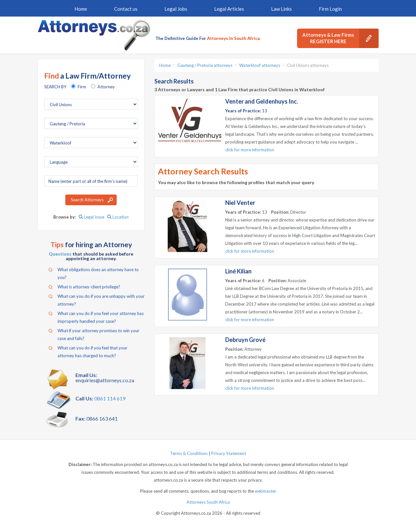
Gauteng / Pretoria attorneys (204, 65)
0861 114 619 (109, 398)
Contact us (125, 9)
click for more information (249, 149)
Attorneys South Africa (208, 502)
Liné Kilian (238, 271)
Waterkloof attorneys (259, 65)
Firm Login (330, 9)
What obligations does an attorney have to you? (93, 273)
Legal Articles (229, 9)
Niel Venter (240, 202)
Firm (82, 86)
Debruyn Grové (245, 339)
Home (80, 9)
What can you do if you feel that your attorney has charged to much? (87, 351)
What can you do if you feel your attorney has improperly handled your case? (96, 316)
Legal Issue (91, 217)
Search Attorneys (87, 199)
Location (118, 217)
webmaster (265, 491)
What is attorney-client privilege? (84, 287)
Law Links (281, 9)
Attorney (106, 86)
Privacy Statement (228, 453)
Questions (60, 254)
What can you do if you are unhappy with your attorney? (96, 299)
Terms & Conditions (189, 453)
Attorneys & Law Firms (340, 38)
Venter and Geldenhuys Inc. (261, 101)
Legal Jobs (175, 9)
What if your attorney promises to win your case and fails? (93, 334)
